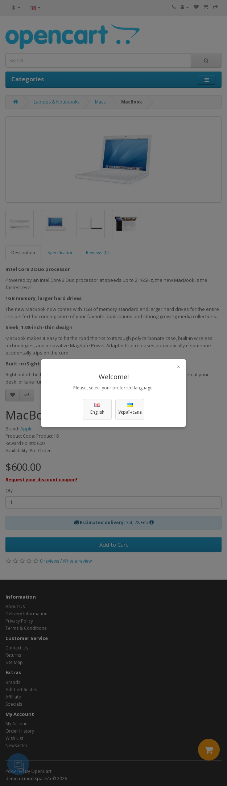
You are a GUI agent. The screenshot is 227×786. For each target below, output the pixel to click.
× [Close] (178, 366)
